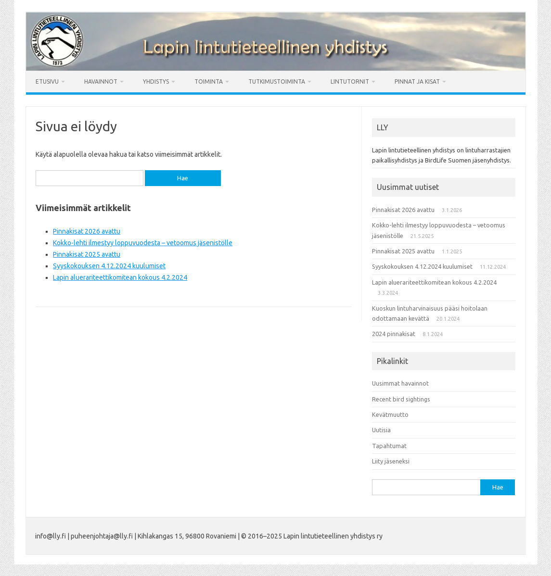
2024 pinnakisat (393, 333)
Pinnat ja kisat (417, 81)
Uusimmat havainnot (400, 383)
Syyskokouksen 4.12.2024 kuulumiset (109, 266)
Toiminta (208, 81)
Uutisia (381, 429)
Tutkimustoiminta (276, 81)
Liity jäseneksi (391, 461)
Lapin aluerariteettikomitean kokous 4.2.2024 (120, 277)
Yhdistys (156, 81)
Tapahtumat (389, 445)
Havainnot (100, 81)
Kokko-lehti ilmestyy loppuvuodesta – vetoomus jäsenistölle (142, 243)
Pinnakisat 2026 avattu (86, 231)
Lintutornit (350, 81)
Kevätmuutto (390, 414)
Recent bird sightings (401, 399)
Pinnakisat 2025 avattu (86, 254)
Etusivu (47, 81)
